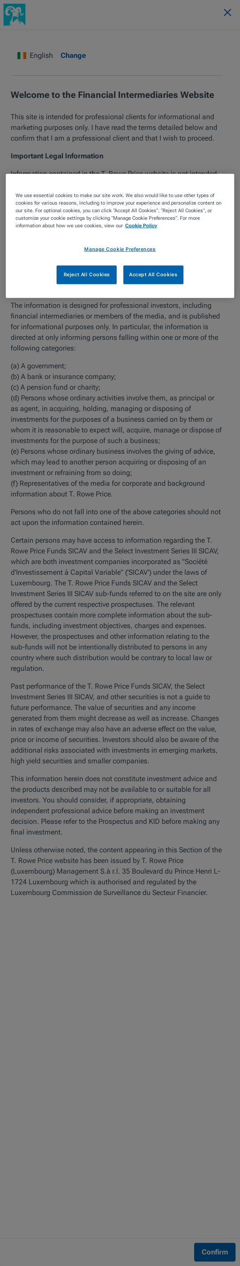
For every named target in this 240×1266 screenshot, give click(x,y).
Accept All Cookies (153, 274)
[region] (120, 236)
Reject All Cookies (87, 274)
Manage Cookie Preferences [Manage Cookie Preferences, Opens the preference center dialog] (119, 249)
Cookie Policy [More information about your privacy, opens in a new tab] (141, 225)
